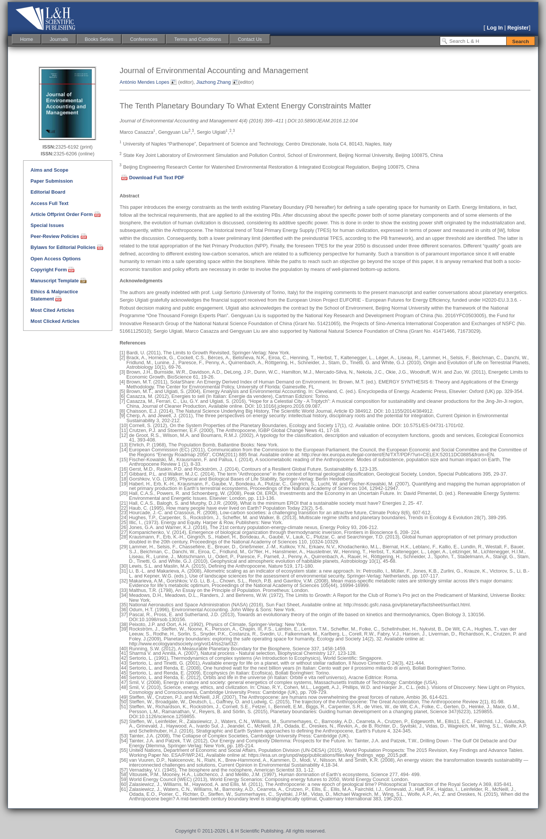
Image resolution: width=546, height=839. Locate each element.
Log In (495, 28)
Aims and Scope (49, 170)
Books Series (99, 39)
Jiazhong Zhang (213, 82)
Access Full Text (49, 203)
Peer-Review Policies (54, 236)
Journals (59, 39)
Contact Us (250, 39)
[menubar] (141, 39)
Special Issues (47, 225)
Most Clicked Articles (54, 321)
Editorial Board (47, 192)
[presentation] (154, 131)
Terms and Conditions (197, 39)
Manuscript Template (54, 280)
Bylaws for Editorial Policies (62, 247)
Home (26, 39)
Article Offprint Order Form (61, 214)
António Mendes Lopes (144, 82)
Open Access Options (55, 258)
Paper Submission (51, 181)
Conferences (144, 39)
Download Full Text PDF (156, 177)
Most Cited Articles (52, 310)
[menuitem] (26, 39)
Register (518, 28)
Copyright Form (48, 269)
